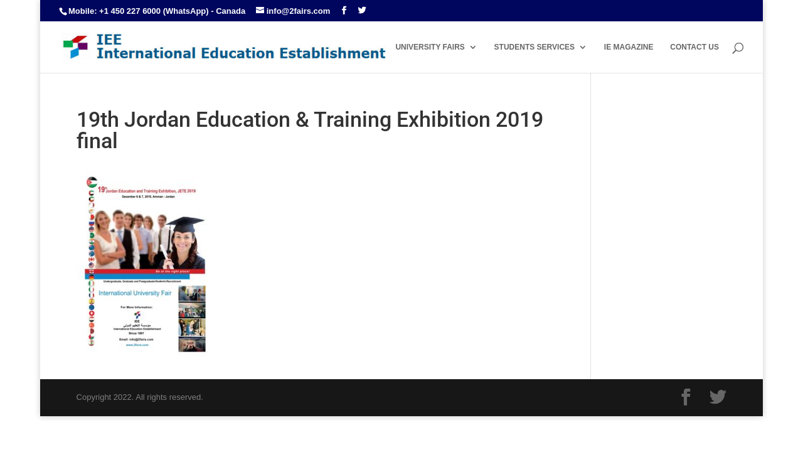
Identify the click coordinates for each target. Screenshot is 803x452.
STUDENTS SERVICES (534, 47)
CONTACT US (694, 47)
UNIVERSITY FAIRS (429, 47)
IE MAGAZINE (629, 47)
